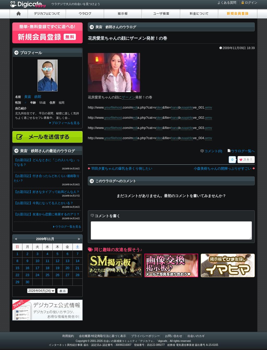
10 (37, 261)
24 (37, 275)
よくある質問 (226, 2)
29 (17, 282)
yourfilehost (113, 107)
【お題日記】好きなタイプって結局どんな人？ (47, 192)
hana (175, 107)
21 (77, 268)
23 (27, 275)
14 (77, 261)
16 (27, 268)
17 (37, 268)
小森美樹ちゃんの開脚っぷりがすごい (222, 168)
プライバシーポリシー (145, 335)
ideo (159, 107)
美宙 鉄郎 (32, 97)
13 (67, 261)
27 (67, 275)
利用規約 (68, 335)
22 (17, 275)
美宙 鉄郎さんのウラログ (115, 27)
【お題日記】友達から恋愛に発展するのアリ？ (47, 214)
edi (135, 107)
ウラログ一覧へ (243, 151)
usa (183, 107)
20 (67, 268)
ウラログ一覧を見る (68, 226)
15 (17, 268)
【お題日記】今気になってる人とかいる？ (43, 203)
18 (47, 268)
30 (27, 282)
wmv (208, 107)
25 (47, 275)
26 (57, 275)
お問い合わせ (173, 335)
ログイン (251, 2)
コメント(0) (213, 151)
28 (77, 275)
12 (57, 261)
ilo (191, 107)
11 (47, 261)
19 (57, 268)
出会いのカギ (196, 335)
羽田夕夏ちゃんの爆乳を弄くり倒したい (121, 168)
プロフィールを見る (66, 123)
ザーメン (128, 97)
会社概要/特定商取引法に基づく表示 (102, 335)
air (188, 107)
